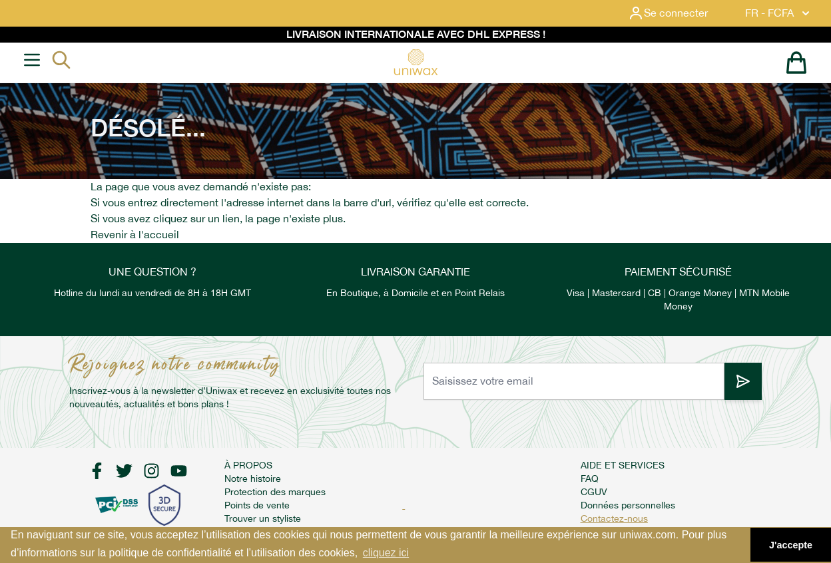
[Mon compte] (678, 13)
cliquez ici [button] (386, 552)
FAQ (590, 478)
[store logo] (415, 62)
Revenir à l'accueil (135, 234)
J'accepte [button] (790, 545)
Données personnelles (628, 505)
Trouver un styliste (262, 518)
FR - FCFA (778, 13)
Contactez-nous (614, 518)
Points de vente (257, 505)
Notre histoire (252, 478)
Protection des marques (275, 491)
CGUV (594, 491)
